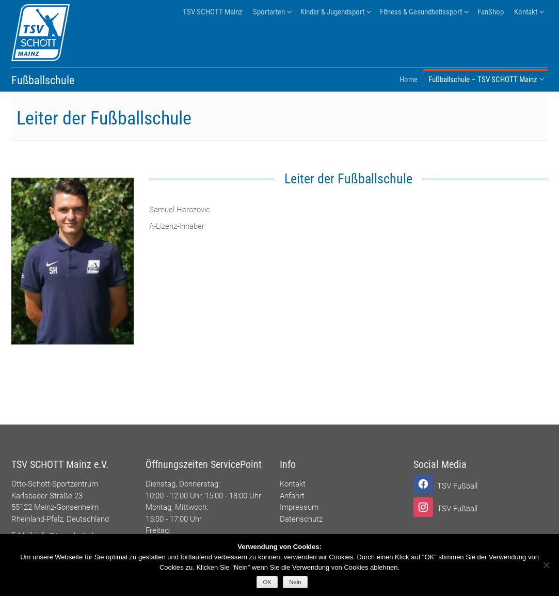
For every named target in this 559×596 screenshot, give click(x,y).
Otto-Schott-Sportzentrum (54, 484)
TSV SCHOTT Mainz (213, 12)
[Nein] (546, 565)
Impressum (299, 507)
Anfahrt (292, 495)
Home (409, 79)
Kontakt (525, 12)
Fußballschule (42, 80)
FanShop (490, 12)
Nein (295, 582)
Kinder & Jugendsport (332, 12)
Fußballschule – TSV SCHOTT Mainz (482, 79)
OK (267, 582)
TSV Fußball (457, 486)
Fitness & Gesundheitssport (421, 12)
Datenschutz (301, 519)
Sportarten (269, 12)
